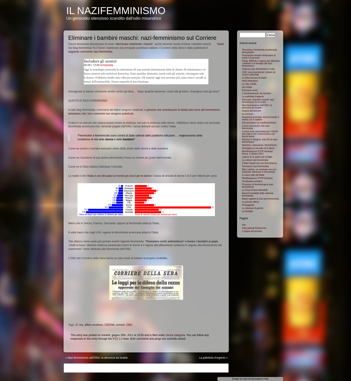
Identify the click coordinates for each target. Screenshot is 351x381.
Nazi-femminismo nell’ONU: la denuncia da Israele (98, 357)
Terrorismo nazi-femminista (255, 166)
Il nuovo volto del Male (253, 175)
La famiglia (247, 211)
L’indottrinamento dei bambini (256, 93)
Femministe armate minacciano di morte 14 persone (259, 56)
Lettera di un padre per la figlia (257, 157)
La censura (247, 114)
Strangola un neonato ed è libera (258, 148)
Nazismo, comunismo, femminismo (259, 145)
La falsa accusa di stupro (254, 78)
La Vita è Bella (249, 84)
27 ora (79, 324)
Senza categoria (175, 335)
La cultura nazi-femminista (255, 160)
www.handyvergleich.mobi (256, 379)
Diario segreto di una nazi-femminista (260, 199)
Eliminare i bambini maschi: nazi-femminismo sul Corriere (258, 100)
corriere (120, 324)
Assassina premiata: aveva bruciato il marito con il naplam (260, 118)
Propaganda (248, 205)
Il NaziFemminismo (115, 11)
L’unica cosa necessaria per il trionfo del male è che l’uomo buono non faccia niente (260, 134)
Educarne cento (250, 90)
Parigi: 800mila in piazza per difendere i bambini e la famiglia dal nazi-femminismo (261, 63)
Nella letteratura (250, 81)
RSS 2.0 (118, 338)
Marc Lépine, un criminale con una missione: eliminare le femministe (259, 170)
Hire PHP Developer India (301, 27)
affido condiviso (94, 324)
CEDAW (109, 324)
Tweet (220, 44)
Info (244, 225)
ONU (129, 324)
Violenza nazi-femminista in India (258, 69)
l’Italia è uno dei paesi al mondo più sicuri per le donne (119, 175)
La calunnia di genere (252, 208)
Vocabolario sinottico (252, 181)
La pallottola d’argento (212, 357)
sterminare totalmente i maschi (134, 44)
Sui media (247, 87)
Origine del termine (251, 111)
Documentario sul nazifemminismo (259, 122)
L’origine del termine (252, 231)
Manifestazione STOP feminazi (257, 178)
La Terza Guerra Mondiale (255, 190)
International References (254, 228)
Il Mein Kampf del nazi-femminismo (259, 163)
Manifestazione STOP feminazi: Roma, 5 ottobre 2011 (257, 152)
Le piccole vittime (250, 202)
